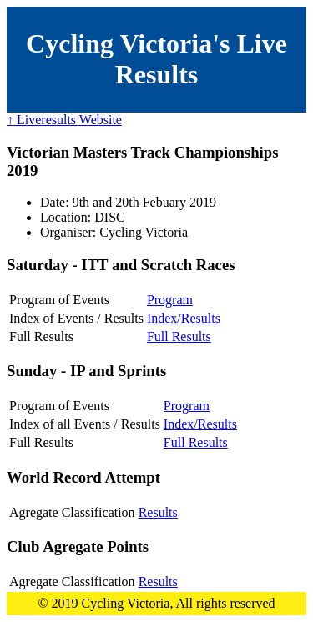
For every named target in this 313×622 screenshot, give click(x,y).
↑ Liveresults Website (64, 120)
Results (158, 512)
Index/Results (183, 318)
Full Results (179, 336)
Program (170, 300)
